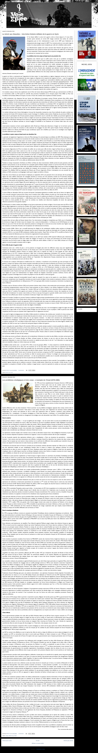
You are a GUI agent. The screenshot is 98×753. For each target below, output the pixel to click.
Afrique (6, 735)
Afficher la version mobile (38, 743)
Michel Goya (7, 372)
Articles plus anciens (68, 740)
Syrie (12, 372)
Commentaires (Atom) (40, 749)
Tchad (15, 735)
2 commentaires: (21, 370)
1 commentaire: (21, 733)
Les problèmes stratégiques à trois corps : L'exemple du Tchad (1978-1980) (31, 380)
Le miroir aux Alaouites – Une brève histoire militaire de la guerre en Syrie (30, 34)
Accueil (37, 740)
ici (72, 729)
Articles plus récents (7, 740)
